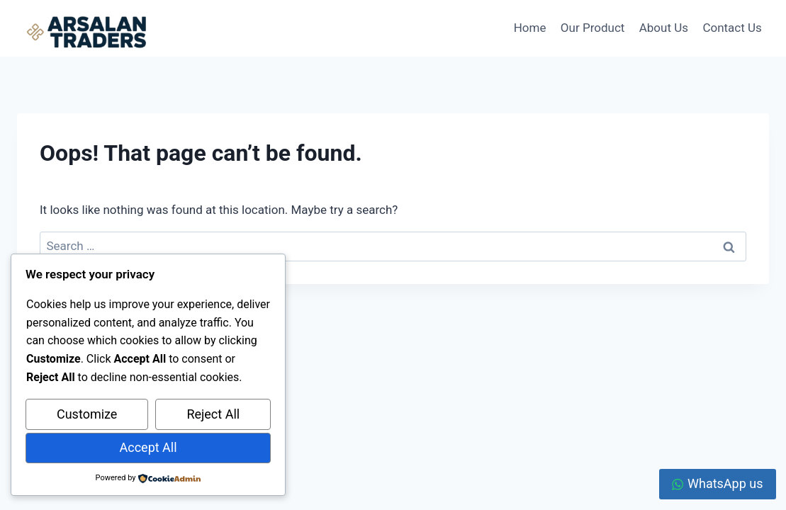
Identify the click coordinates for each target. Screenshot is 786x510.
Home (530, 28)
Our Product (592, 28)
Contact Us (731, 28)
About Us (663, 28)
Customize (87, 414)
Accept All (148, 447)
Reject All (213, 414)
